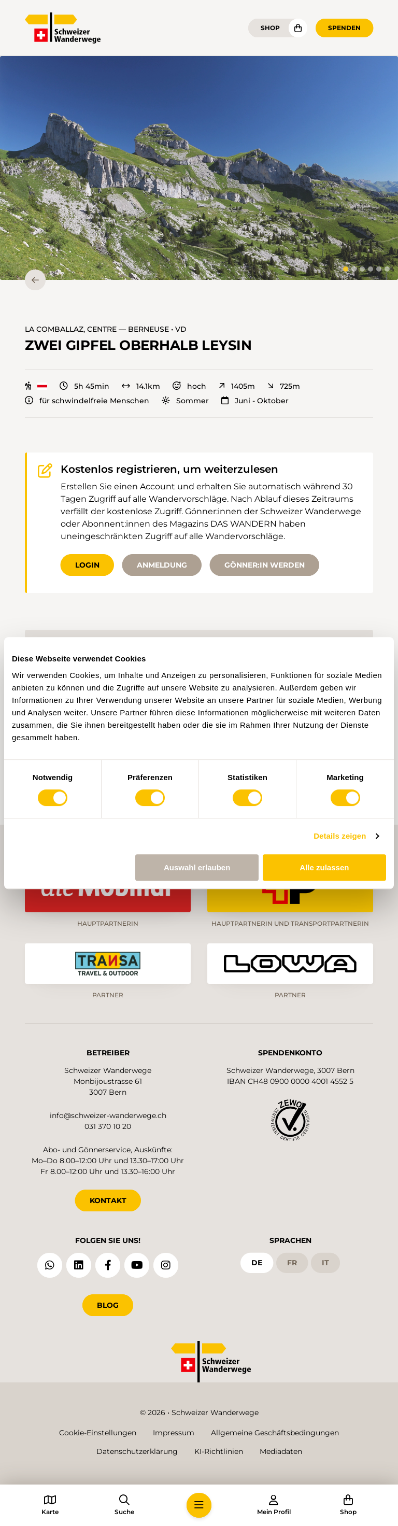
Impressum (173, 1432)
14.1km (141, 386)
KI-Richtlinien (218, 1451)
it (325, 1262)
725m (283, 386)
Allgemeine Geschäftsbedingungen (275, 1432)
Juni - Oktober (255, 401)
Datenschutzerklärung (137, 1451)
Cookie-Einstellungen (97, 1432)
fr (292, 1262)
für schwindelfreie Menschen (87, 401)
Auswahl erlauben (197, 867)
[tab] (345, 269)
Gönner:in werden (264, 565)
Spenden (344, 28)
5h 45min (84, 386)
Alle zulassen (324, 867)
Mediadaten (281, 1451)
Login (87, 565)
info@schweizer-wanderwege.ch (108, 1115)
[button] (199, 168)
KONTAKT (108, 1200)
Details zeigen (340, 835)
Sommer (185, 401)
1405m (237, 386)
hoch (189, 386)
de (256, 1262)
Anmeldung (162, 565)
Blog (108, 1305)
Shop (270, 28)
